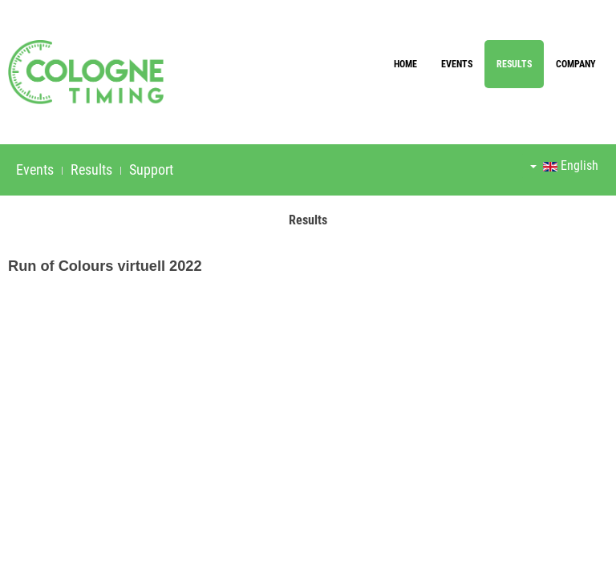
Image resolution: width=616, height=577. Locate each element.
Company (576, 64)
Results (514, 64)
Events (456, 64)
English (564, 165)
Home (405, 64)
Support (151, 169)
